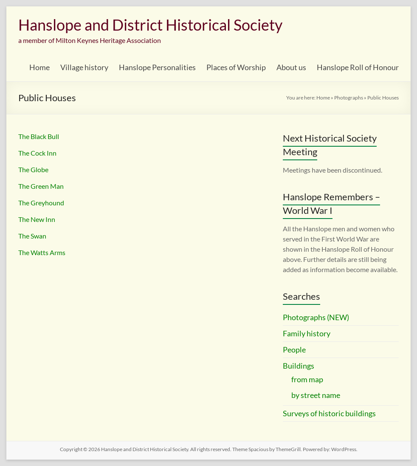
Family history (306, 333)
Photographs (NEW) (316, 317)
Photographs (348, 97)
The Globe (33, 169)
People (294, 349)
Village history (84, 67)
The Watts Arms (41, 252)
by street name (315, 395)
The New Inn (36, 219)
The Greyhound (41, 203)
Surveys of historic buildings (329, 413)
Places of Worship (236, 67)
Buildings (298, 365)
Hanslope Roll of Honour (358, 67)
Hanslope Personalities (157, 67)
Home (39, 67)
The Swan (32, 236)
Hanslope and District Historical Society (150, 24)
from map (307, 379)
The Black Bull (38, 136)
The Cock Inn (37, 153)
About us (291, 67)
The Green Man (41, 186)
